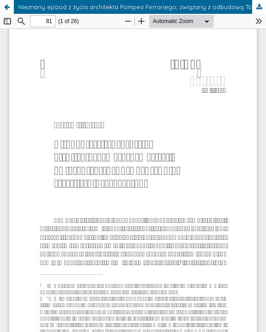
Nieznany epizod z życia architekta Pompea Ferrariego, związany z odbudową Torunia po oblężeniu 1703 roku (142, 7)
